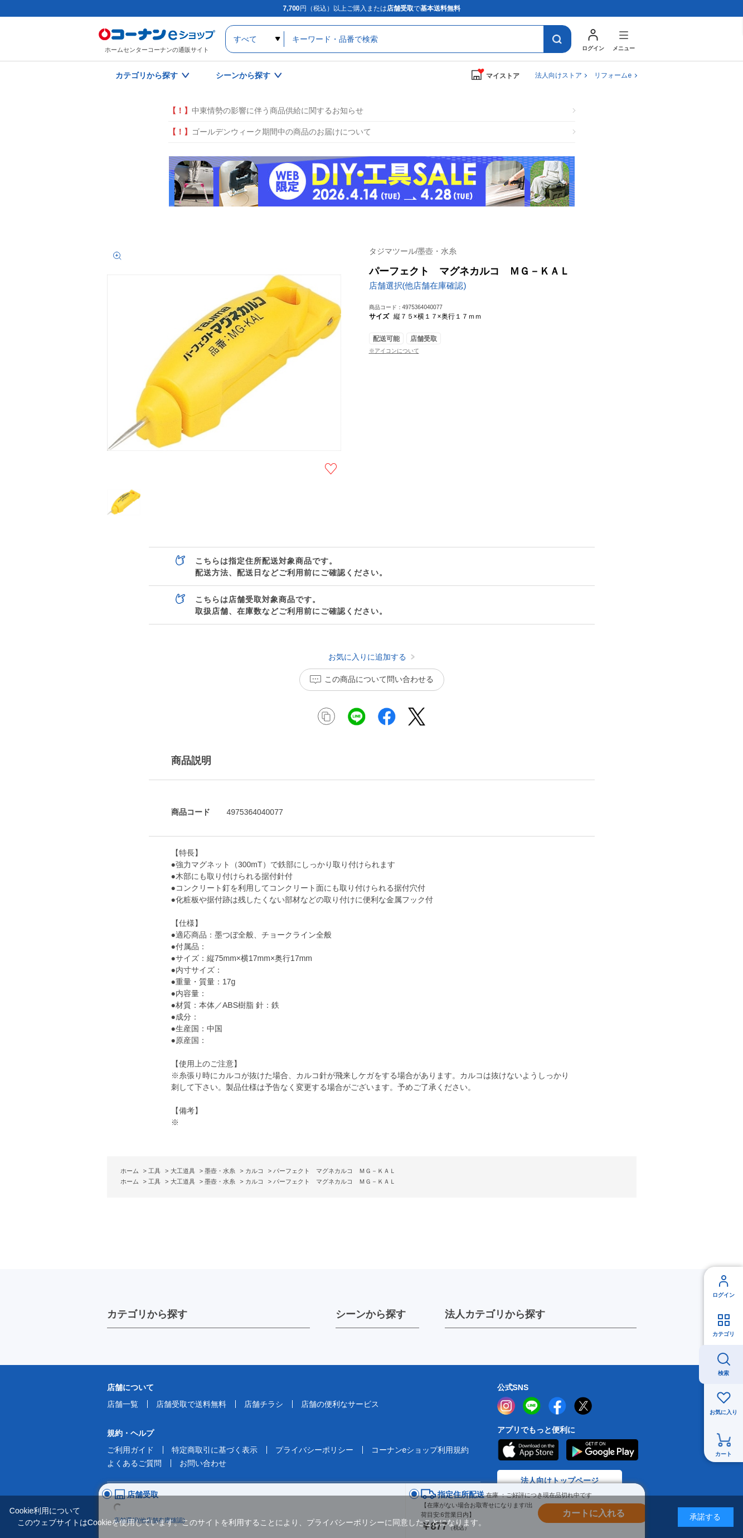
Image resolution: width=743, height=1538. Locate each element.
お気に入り (723, 1412)
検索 (723, 1373)
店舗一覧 (122, 1404)
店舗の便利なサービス (340, 1404)
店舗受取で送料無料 (191, 1404)
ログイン (723, 1295)
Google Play (602, 1449)
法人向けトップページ (560, 1480)
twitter (583, 1406)
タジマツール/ (413, 251)
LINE (532, 1406)
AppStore (528, 1449)
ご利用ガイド (130, 1450)
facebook (557, 1406)
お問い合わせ (202, 1463)
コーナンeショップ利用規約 (420, 1450)
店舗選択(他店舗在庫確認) (418, 285)
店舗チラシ (263, 1404)
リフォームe (613, 75)
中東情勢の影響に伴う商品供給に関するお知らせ (265, 111)
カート (723, 1454)
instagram (506, 1406)
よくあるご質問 (134, 1463)
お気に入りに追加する (331, 468)
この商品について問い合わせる (379, 679)
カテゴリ (723, 1334)
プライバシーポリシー (314, 1450)
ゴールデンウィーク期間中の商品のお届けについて (269, 132)
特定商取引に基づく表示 (215, 1450)
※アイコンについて (394, 351)
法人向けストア (558, 75)
